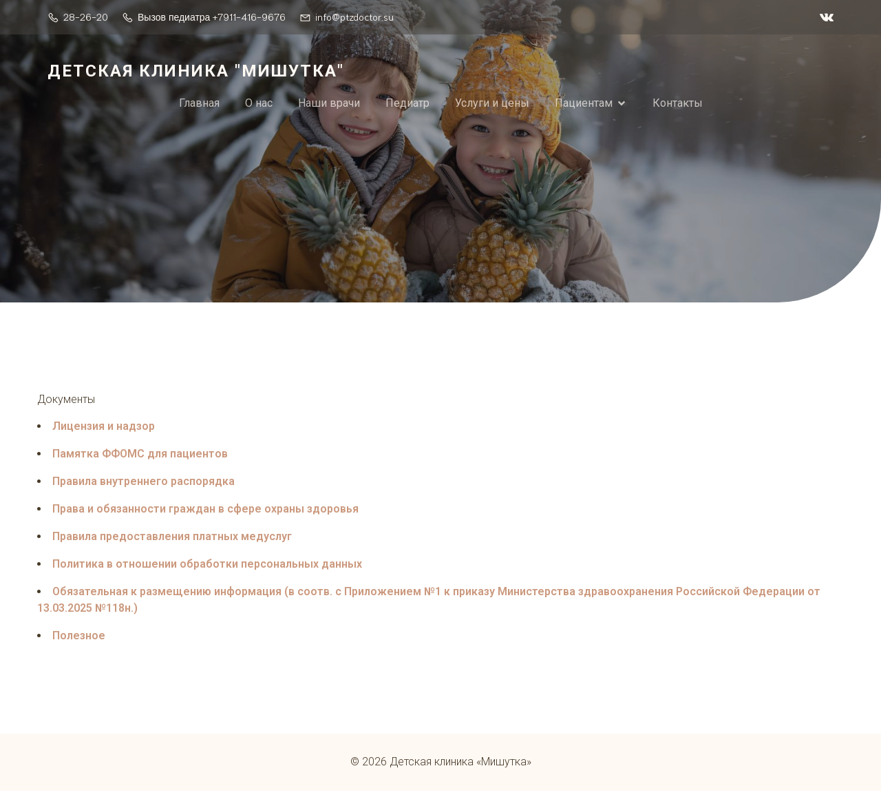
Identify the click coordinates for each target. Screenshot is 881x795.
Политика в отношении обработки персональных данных (207, 567)
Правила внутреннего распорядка (143, 484)
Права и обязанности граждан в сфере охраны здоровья (205, 512)
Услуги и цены (492, 104)
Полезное (78, 639)
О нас (259, 104)
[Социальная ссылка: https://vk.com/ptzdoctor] (823, 17)
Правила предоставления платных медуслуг (172, 539)
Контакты (677, 104)
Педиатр (407, 104)
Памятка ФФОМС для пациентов (140, 457)
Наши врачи (329, 104)
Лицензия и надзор (103, 429)
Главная (199, 104)
